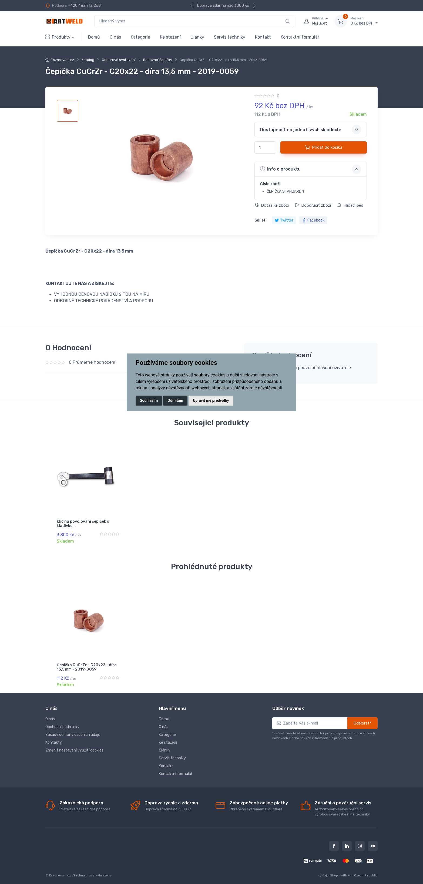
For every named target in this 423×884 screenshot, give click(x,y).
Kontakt (263, 37)
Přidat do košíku (323, 147)
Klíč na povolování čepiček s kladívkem (83, 523)
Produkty (57, 37)
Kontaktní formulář (300, 37)
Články (197, 37)
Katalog (88, 60)
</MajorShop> (329, 871)
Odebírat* (362, 718)
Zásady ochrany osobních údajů (72, 730)
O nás (115, 37)
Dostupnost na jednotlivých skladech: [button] (300, 129)
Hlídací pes (350, 205)
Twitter (284, 220)
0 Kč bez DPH (364, 21)
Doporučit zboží (313, 205)
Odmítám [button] (175, 400)
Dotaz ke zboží (272, 205)
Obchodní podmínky (62, 722)
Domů (94, 37)
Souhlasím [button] (149, 400)
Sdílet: (260, 220)
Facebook (313, 220)
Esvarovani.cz (62, 60)
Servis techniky (229, 37)
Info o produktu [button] (280, 169)
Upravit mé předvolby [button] (211, 400)
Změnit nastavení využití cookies (74, 745)
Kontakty (53, 738)
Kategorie (140, 37)
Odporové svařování (119, 60)
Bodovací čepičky (157, 60)
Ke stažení (170, 37)
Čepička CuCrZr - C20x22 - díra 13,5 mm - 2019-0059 (87, 665)
